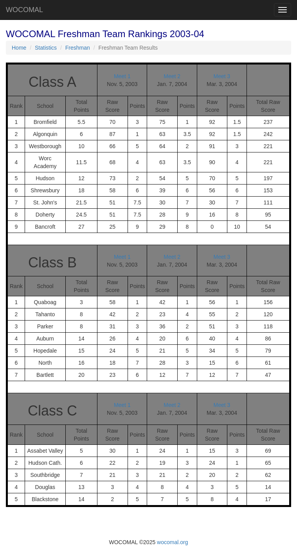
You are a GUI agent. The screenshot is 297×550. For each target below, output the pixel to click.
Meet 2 (172, 76)
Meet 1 (122, 76)
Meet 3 (222, 76)
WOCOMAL (24, 10)
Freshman (77, 48)
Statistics (46, 48)
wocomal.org (172, 542)
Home (19, 48)
